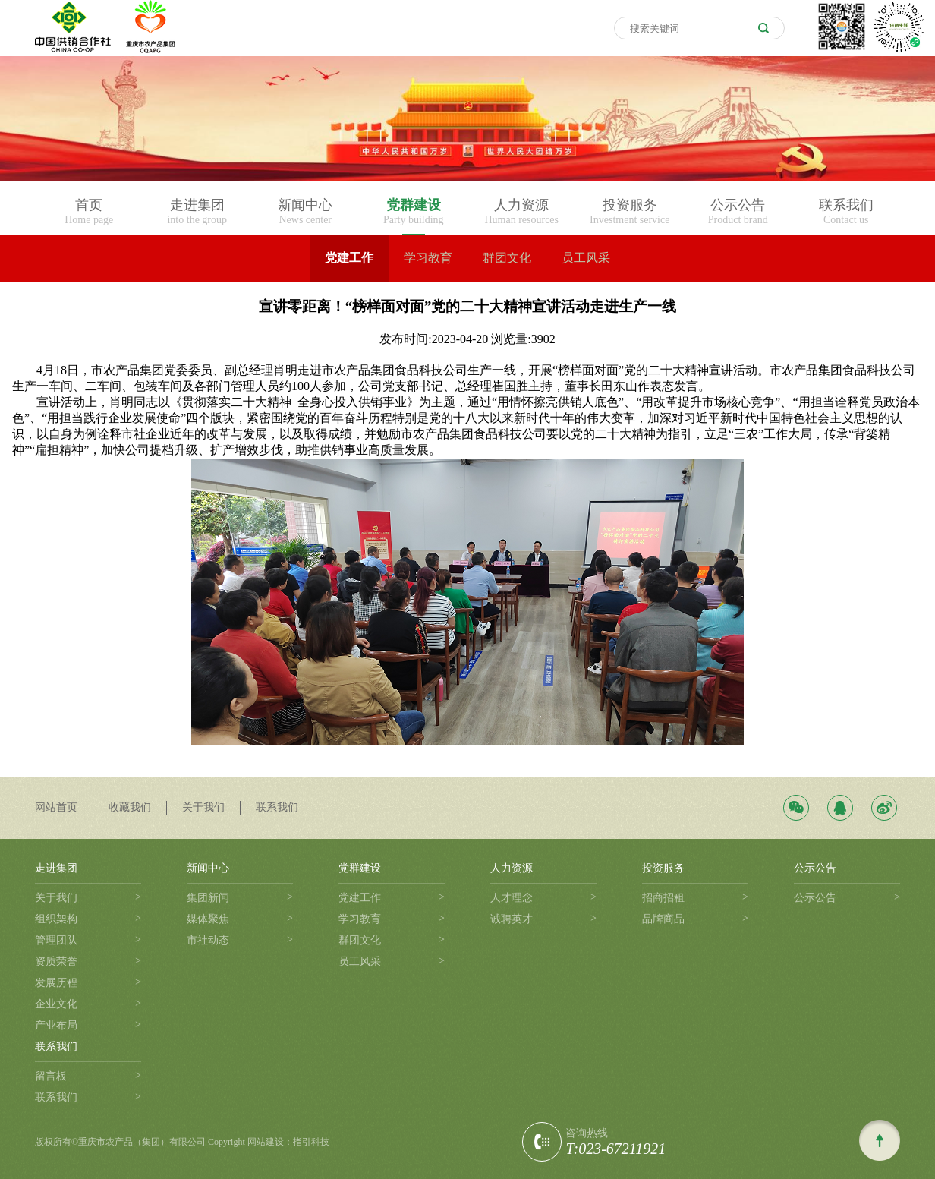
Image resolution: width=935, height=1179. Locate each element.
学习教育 (428, 257)
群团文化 (507, 257)
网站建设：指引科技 (288, 1141)
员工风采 (586, 257)
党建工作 (349, 257)
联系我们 (277, 807)
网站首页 (56, 807)
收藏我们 (130, 807)
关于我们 (203, 807)
